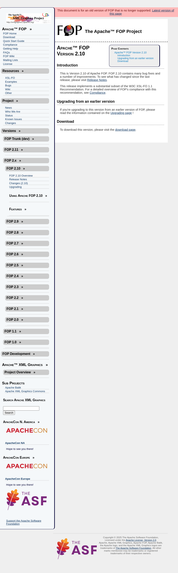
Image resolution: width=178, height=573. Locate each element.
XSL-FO (10, 77)
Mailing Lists (10, 60)
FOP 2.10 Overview (21, 175)
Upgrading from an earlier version (135, 58)
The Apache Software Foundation (133, 548)
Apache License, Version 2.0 (141, 540)
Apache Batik (13, 387)
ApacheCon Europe (17, 478)
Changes (10, 123)
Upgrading (15, 186)
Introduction (123, 55)
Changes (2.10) (18, 183)
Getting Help (10, 48)
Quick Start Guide (13, 41)
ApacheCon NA (15, 443)
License (7, 63)
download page (125, 129)
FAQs (6, 52)
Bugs (8, 85)
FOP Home (10, 33)
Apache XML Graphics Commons (25, 391)
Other (8, 93)
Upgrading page (121, 113)
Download (9, 37)
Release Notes (18, 179)
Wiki (7, 89)
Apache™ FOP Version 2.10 (130, 52)
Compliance (10, 44)
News (8, 107)
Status (9, 115)
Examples (11, 81)
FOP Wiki (8, 56)
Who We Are (12, 111)
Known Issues (13, 119)
